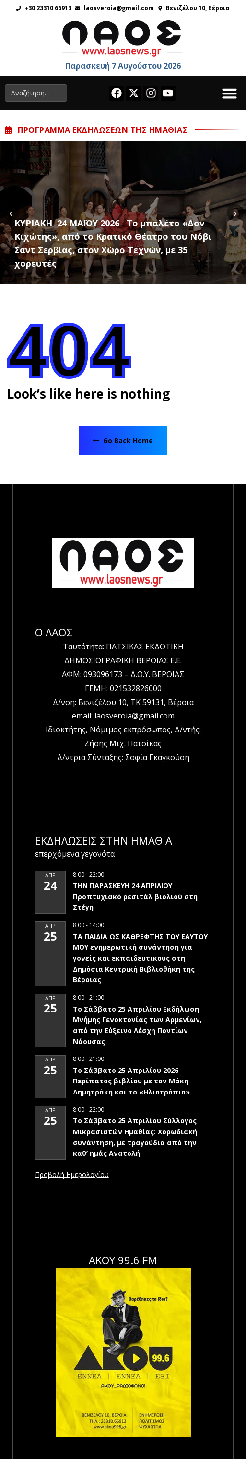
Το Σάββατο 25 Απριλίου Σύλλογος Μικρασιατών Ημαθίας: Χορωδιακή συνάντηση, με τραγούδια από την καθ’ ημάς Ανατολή (135, 1137)
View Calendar (72, 1175)
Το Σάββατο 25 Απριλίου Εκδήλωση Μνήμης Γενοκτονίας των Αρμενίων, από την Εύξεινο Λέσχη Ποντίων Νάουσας (137, 1025)
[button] (230, 93)
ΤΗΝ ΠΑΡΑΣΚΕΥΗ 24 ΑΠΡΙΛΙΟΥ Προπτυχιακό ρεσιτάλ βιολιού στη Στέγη (135, 896)
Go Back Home (123, 440)
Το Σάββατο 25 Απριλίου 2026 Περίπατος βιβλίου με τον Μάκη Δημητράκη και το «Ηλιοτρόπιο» (131, 1081)
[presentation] (10, 212)
